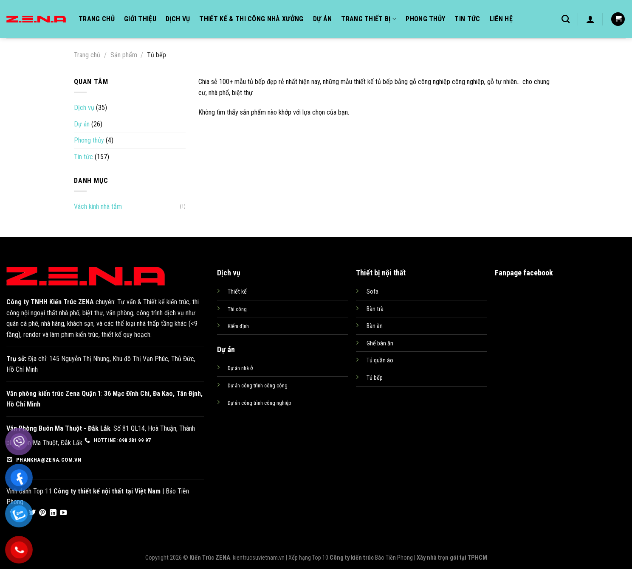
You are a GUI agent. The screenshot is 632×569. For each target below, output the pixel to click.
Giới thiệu (140, 19)
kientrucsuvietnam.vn (259, 557)
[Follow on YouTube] (63, 513)
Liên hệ (501, 19)
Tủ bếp (375, 377)
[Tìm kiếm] (565, 19)
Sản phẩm (123, 55)
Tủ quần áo (380, 360)
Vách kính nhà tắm (98, 206)
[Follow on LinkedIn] (53, 513)
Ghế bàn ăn (380, 343)
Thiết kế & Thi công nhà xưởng (251, 19)
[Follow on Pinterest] (42, 513)
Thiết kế (237, 291)
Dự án (322, 19)
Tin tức (467, 19)
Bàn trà (375, 309)
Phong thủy (425, 19)
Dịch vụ (178, 19)
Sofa (372, 291)
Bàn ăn (375, 326)
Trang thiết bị (368, 19)
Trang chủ (97, 19)
